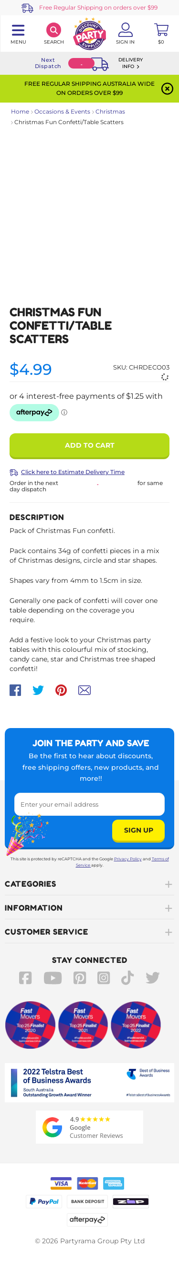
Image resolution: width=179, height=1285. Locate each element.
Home (20, 111)
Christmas (110, 111)
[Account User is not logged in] (125, 33)
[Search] (54, 33)
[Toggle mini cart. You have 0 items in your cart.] (161, 33)
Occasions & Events (62, 111)
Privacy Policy (128, 859)
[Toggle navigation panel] (18, 33)
